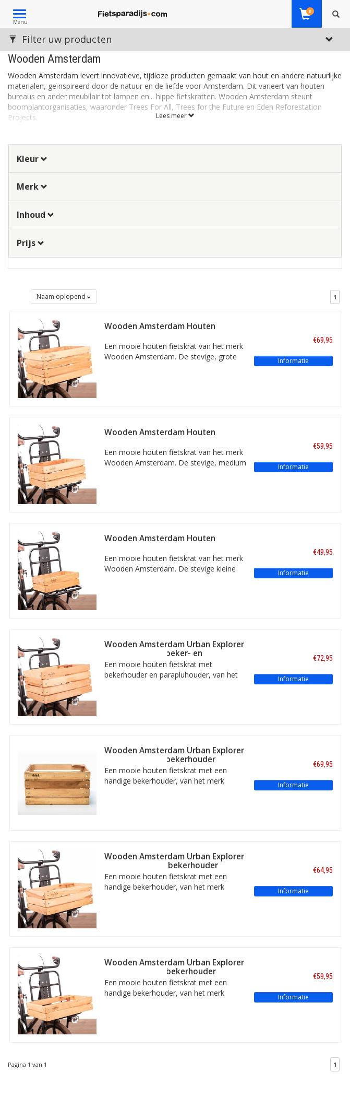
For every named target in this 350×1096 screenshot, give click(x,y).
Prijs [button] (30, 243)
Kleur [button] (32, 159)
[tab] (175, 159)
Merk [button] (32, 186)
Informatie (293, 360)
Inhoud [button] (35, 214)
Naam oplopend (64, 296)
